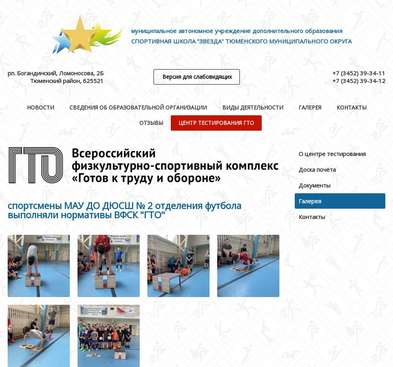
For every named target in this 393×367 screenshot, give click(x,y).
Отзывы (151, 122)
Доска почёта (317, 169)
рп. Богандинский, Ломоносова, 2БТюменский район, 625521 (56, 77)
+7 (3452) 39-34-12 (358, 81)
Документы (314, 185)
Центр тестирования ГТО (216, 122)
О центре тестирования (332, 154)
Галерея (310, 107)
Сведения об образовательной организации (138, 107)
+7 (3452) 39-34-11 (358, 73)
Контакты (352, 107)
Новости (40, 107)
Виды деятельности (252, 107)
